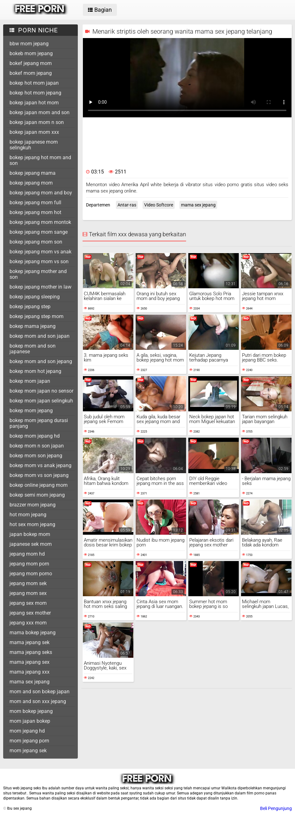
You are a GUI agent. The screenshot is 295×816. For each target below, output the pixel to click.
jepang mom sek (28, 583)
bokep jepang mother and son (38, 274)
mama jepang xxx (30, 672)
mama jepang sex (30, 662)
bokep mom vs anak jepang (40, 465)
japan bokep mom (30, 534)
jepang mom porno (31, 574)
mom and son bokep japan (40, 692)
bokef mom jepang (31, 73)
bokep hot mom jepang (35, 93)
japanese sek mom (31, 544)
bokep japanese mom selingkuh (34, 145)
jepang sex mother (30, 613)
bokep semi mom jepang (37, 495)
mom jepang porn (29, 741)
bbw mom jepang (29, 44)
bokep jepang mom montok (40, 222)
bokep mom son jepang (36, 456)
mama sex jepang (30, 682)
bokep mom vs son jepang (39, 475)
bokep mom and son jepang (41, 361)
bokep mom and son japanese (33, 349)
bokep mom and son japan (40, 336)
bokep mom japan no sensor (41, 391)
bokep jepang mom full (35, 202)
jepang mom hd (27, 554)
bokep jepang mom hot (35, 212)
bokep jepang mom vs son (39, 261)
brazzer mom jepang (33, 505)
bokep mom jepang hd (35, 436)
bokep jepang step (30, 307)
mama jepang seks (31, 652)
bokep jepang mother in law (40, 287)
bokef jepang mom (31, 63)
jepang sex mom (28, 603)
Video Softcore (158, 204)
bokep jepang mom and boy (41, 193)
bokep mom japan (30, 381)
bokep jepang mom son (36, 242)
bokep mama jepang (33, 326)
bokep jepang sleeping (35, 297)
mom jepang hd (27, 731)
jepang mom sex (28, 593)
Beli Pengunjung (276, 808)
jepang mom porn (29, 564)
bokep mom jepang (31, 411)
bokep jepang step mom (37, 316)
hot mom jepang (28, 515)
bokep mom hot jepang (35, 371)
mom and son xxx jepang (38, 701)
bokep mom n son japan (37, 446)
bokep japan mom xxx (34, 132)
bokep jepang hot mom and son (40, 160)
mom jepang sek (28, 750)
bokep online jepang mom (39, 485)
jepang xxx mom (28, 623)
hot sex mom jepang (32, 524)
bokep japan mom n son (37, 122)
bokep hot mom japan (34, 83)
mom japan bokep (30, 721)
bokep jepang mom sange (39, 232)
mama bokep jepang (33, 633)
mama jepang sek (30, 642)
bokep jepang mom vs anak (40, 252)
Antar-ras (126, 204)
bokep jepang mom (31, 183)
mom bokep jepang (31, 711)
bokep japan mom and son (40, 112)
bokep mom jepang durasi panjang (39, 423)
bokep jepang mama (33, 173)
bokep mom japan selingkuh (41, 401)
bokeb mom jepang (31, 53)
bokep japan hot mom (34, 103)
